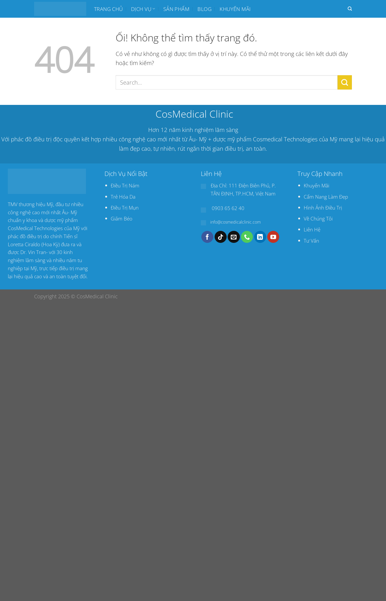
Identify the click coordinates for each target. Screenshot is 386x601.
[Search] (350, 9)
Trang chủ (108, 8)
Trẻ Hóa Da (123, 196)
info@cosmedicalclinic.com (235, 222)
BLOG (204, 8)
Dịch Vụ (143, 8)
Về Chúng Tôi (318, 218)
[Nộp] (345, 82)
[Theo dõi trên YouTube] (273, 237)
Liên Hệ (312, 229)
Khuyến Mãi (316, 185)
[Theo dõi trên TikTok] (221, 237)
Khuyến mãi (235, 8)
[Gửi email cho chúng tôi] (234, 237)
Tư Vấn (311, 240)
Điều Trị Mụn (125, 207)
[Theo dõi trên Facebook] (207, 237)
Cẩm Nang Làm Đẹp (326, 196)
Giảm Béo (121, 218)
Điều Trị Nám (125, 185)
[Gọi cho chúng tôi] (247, 237)
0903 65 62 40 (228, 208)
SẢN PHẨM (176, 8)
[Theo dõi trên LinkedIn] (260, 237)
